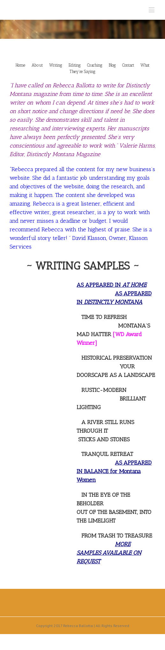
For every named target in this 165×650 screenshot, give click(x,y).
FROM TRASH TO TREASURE (116, 535)
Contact (128, 65)
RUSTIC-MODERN (103, 390)
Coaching (94, 65)
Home (20, 65)
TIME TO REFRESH (104, 317)
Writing (55, 65)
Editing (75, 65)
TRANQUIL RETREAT (107, 454)
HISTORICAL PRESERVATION (116, 357)
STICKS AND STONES (104, 439)
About (37, 65)
